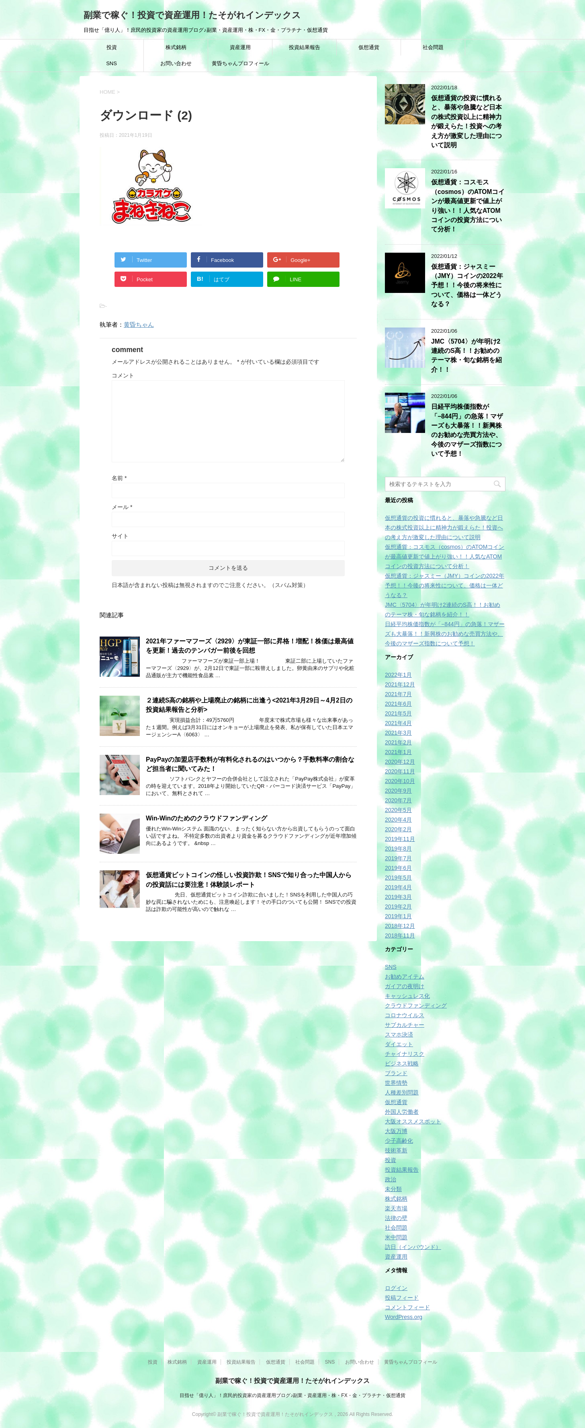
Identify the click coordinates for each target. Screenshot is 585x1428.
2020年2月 (398, 829)
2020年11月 (400, 771)
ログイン (396, 1288)
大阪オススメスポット (413, 1121)
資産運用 (240, 47)
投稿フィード (402, 1297)
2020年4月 (398, 819)
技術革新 (396, 1150)
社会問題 (433, 47)
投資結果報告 (304, 47)
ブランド (396, 1073)
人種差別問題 (402, 1092)
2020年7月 (398, 800)
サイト (120, 536)
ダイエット (399, 1044)
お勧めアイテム (404, 976)
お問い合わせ (176, 63)
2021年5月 (398, 713)
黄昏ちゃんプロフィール (240, 63)
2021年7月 (398, 694)
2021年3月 (398, 732)
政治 (390, 1179)
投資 (111, 47)
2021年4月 (398, 723)
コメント (123, 375)
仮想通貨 (368, 47)
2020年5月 (398, 810)
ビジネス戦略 (402, 1063)
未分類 (393, 1189)
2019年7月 (398, 858)
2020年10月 (400, 781)
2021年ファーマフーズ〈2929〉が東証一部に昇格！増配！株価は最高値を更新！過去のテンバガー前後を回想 (250, 646)
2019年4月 (398, 887)
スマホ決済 (399, 1034)
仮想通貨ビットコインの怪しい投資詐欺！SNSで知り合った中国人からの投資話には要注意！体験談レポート (249, 880)
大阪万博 (396, 1131)
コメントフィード (407, 1307)
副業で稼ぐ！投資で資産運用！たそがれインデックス (192, 15)
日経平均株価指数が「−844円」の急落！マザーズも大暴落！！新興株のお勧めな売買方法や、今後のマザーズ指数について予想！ (467, 430)
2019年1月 (398, 916)
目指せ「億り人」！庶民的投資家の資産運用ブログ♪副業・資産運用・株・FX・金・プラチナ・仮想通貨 (292, 1395)
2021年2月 (398, 742)
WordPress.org (403, 1317)
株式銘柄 (176, 47)
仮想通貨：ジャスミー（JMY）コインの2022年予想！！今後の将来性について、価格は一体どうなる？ (467, 285)
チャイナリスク (404, 1054)
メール (122, 507)
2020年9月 (398, 790)
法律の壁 (396, 1218)
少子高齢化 (399, 1140)
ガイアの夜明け (404, 986)
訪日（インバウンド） (413, 1247)
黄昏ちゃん (139, 324)
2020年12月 (400, 761)
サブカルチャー (404, 1025)
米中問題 (396, 1237)
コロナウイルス (404, 1015)
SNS (111, 63)
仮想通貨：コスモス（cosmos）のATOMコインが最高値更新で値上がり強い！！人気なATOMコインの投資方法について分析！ (444, 556)
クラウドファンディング (416, 1005)
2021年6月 (398, 704)
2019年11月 (400, 839)
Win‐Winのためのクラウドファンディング (206, 818)
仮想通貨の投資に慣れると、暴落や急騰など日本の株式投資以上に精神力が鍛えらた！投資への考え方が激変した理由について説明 (466, 121)
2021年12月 (400, 684)
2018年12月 (400, 926)
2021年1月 (398, 752)
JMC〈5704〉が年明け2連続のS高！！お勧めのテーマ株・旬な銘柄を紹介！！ (466, 355)
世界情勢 (396, 1083)
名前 (119, 478)
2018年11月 (400, 935)
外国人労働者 (402, 1112)
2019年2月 (398, 906)
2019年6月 (398, 868)
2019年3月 (398, 897)
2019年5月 (398, 877)
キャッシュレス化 (407, 996)
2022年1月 (398, 675)
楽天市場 (396, 1208)
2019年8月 (398, 848)
